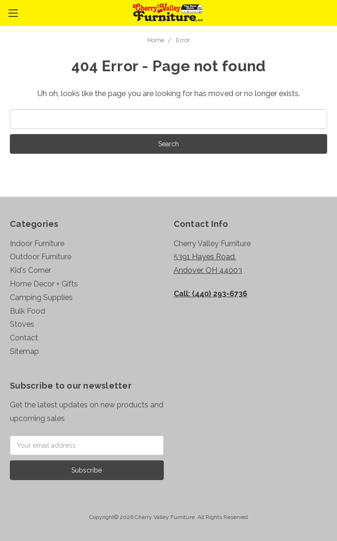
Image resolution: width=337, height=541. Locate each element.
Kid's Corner (30, 270)
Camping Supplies (41, 297)
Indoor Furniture (37, 243)
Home (155, 40)
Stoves (22, 324)
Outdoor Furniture (40, 256)
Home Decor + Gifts (44, 283)
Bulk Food (27, 311)
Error (183, 40)
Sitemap (24, 351)
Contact (24, 337)
